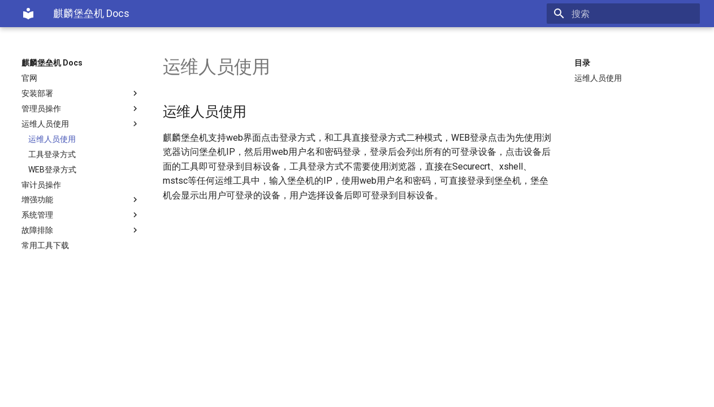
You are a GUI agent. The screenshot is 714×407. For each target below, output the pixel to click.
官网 (29, 78)
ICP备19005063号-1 (288, 382)
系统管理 (80, 215)
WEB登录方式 (52, 169)
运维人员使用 (80, 124)
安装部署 (80, 93)
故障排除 (80, 230)
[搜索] (634, 13)
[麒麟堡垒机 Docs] (28, 13)
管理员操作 (80, 108)
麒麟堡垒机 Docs (52, 62)
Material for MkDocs (90, 394)
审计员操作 (41, 184)
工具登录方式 (52, 154)
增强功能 (80, 199)
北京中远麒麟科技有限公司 (142, 382)
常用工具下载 (45, 245)
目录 (582, 62)
